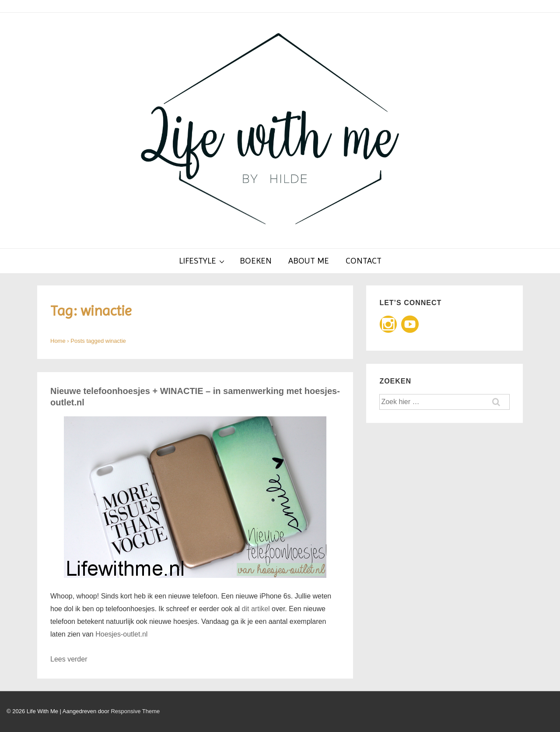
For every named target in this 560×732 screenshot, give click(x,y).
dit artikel (256, 608)
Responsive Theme (135, 711)
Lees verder (69, 659)
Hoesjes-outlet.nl (121, 634)
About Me (308, 261)
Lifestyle (203, 260)
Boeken (256, 261)
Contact (364, 261)
